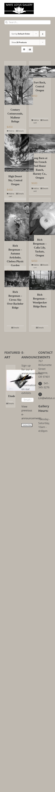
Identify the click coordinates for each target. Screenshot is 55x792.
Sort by (21, 34)
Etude (10, 396)
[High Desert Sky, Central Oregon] (15, 151)
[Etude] (10, 378)
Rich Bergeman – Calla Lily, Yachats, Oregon (39, 247)
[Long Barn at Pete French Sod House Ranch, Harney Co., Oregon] (40, 141)
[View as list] (30, 49)
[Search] (6, 22)
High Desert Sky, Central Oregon (15, 180)
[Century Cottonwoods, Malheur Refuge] (15, 83)
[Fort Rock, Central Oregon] (40, 69)
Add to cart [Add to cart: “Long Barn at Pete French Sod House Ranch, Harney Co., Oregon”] (36, 189)
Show (19, 42)
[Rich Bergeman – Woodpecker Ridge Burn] (40, 278)
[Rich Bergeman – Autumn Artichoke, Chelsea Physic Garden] (15, 219)
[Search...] (27, 22)
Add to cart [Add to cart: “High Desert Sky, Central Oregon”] (11, 194)
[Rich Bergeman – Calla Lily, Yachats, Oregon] (40, 216)
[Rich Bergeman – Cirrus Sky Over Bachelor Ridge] (15, 276)
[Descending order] (42, 34)
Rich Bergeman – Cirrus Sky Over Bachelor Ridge (15, 299)
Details (45, 120)
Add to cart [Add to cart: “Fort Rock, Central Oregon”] (36, 121)
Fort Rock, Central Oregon (40, 86)
